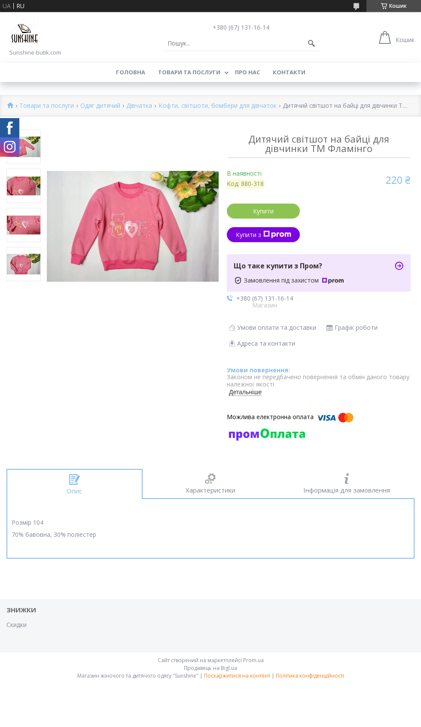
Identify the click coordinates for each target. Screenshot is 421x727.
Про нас (247, 72)
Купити (263, 211)
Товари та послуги (189, 72)
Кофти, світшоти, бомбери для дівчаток (218, 106)
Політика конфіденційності (310, 675)
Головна (130, 72)
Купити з (263, 235)
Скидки (16, 625)
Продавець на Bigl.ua (210, 668)
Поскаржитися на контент (237, 675)
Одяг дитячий (100, 106)
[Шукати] (311, 43)
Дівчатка (139, 106)
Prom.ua (253, 660)
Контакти (289, 72)
